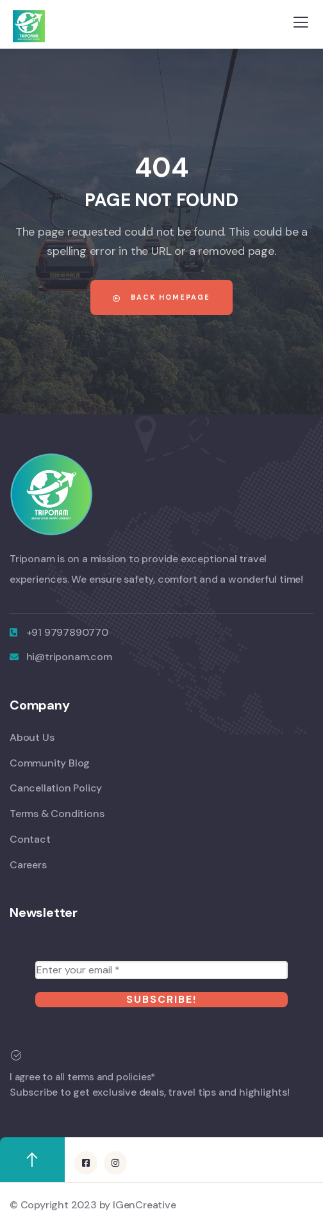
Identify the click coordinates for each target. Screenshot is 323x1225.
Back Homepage (161, 297)
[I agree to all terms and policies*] (16, 1055)
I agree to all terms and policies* (82, 1077)
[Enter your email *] (161, 970)
